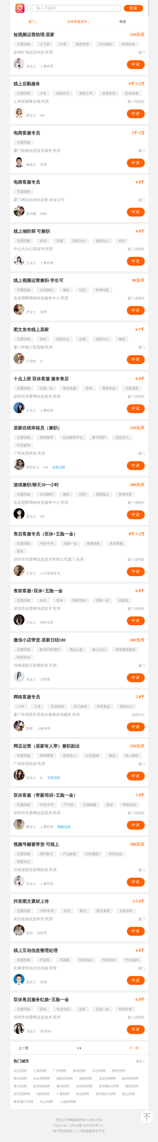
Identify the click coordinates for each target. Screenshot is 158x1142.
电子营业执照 (63, 1131)
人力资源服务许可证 (90, 1131)
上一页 (23, 1048)
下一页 (134, 1048)
